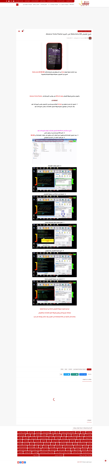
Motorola (81, 438)
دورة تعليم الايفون (22, 449)
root (36, 446)
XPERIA (44, 441)
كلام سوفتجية (28, 452)
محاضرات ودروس (59, 455)
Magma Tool (88, 438)
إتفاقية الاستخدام (35, 1)
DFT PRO (31, 432)
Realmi (26, 438)
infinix (19, 443)
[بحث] (17, 5)
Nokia (62, 369)
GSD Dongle (75, 435)
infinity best (26, 443)
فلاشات (70, 369)
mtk (41, 446)
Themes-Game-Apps (86, 441)
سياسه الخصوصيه (51, 1)
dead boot (47, 443)
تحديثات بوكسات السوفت (34, 449)
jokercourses (59, 446)
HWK (64, 435)
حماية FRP (72, 4)
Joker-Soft (79, 462)
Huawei (44, 435)
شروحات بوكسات (54, 4)
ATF (78, 432)
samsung (31, 446)
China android (46, 432)
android (89, 443)
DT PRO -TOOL (22, 432)
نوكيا (66, 369)
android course (81, 443)
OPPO (52, 438)
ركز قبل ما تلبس (76, 452)
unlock (77, 449)
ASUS (83, 432)
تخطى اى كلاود (36, 4)
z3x (73, 449)
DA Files (38, 432)
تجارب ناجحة (45, 449)
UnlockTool (55, 441)
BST (58, 432)
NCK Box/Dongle (72, 438)
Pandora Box (34, 438)
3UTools (89, 432)
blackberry (63, 443)
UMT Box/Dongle (64, 441)
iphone (85, 446)
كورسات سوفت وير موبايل (85, 455)
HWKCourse (57, 435)
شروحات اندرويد (64, 4)
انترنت (68, 449)
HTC (69, 435)
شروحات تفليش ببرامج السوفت (47, 452)
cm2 (58, 443)
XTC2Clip (37, 441)
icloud (32, 443)
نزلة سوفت (35, 455)
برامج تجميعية (53, 449)
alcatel (19, 441)
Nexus (63, 438)
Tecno (20, 438)
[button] (83, 374)
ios (90, 446)
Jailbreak (38, 435)
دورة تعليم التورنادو (87, 452)
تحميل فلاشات (43, 4)
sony (90, 449)
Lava (28, 435)
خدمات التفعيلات (69, 1)
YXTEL (25, 441)
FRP (82, 435)
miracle (45, 446)
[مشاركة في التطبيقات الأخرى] (61, 374)
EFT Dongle (88, 435)
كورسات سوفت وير (19, 1)
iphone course (78, 446)
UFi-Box (72, 441)
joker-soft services (68, 446)
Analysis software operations (68, 432)
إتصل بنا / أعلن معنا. (60, 1)
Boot (53, 432)
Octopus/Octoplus (43, 438)
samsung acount (22, 446)
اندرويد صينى (61, 449)
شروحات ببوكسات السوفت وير (84, 31)
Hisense (50, 435)
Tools (78, 441)
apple (75, 443)
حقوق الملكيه (27, 1)
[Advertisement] (54, 18)
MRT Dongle (21, 435)
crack (53, 443)
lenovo (51, 446)
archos (69, 443)
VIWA (49, 441)
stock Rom (84, 449)
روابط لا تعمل (42, 1)
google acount (39, 443)
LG (32, 435)
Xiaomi (31, 441)
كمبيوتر (20, 452)
